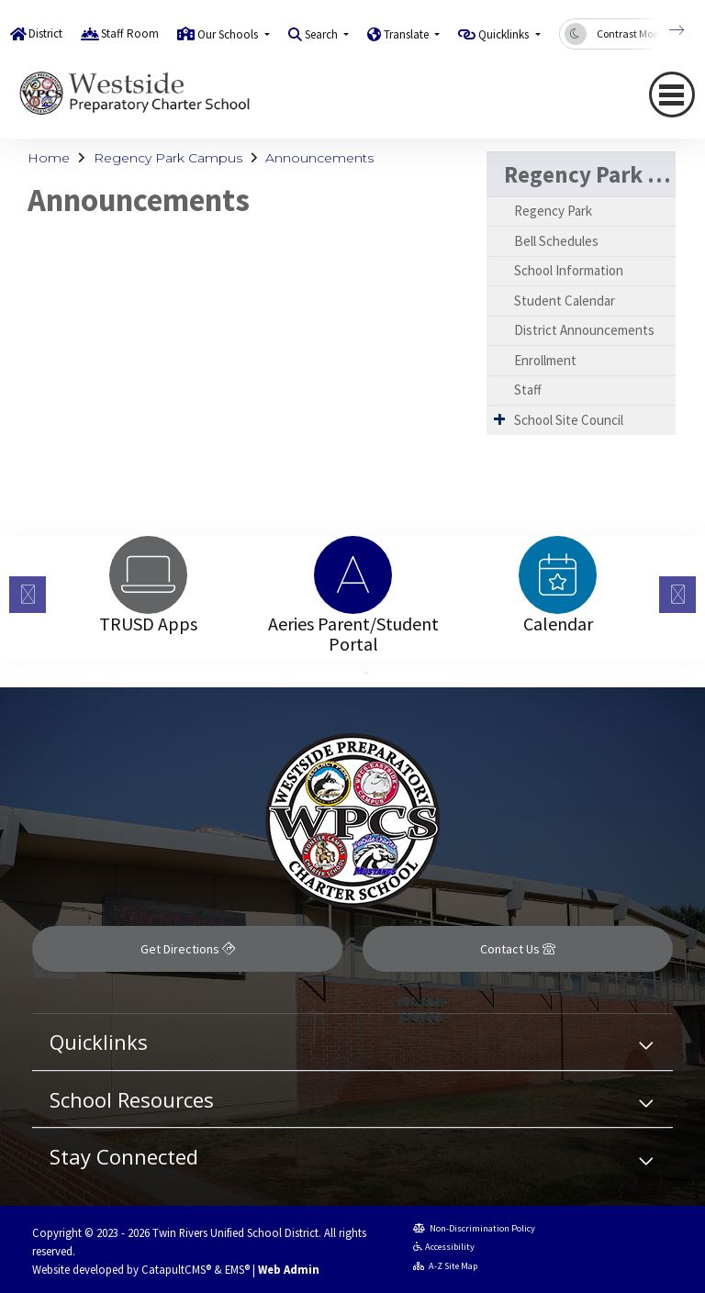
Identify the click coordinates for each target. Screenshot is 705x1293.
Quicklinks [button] (505, 34)
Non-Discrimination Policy (474, 1228)
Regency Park (553, 210)
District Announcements (584, 330)
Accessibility (444, 1247)
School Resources (132, 1099)
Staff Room (130, 33)
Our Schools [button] (229, 34)
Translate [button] (407, 34)
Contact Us (517, 949)
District (45, 33)
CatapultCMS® (176, 1269)
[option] (148, 575)
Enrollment (545, 360)
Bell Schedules (556, 241)
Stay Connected (124, 1156)
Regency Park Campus (168, 158)
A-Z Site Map (445, 1266)
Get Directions (187, 949)
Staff (528, 389)
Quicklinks (99, 1041)
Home (49, 158)
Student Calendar (564, 300)
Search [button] (323, 34)
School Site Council (568, 420)
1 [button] (339, 673)
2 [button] (366, 673)
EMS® (237, 1269)
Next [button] (677, 594)
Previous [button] (27, 594)
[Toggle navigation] (672, 94)
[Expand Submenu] (499, 419)
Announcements (319, 158)
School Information (568, 270)
